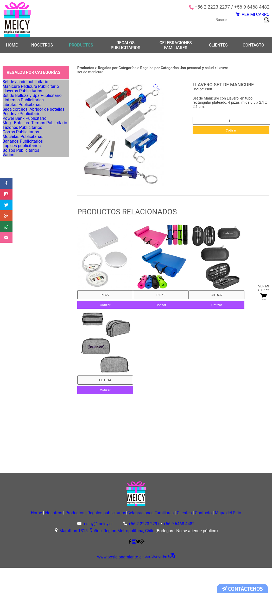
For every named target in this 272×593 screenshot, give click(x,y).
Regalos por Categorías (117, 69)
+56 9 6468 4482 (251, 7)
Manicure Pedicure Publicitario (31, 96)
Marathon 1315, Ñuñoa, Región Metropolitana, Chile (106, 556)
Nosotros (42, 45)
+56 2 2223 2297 (212, 7)
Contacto (253, 45)
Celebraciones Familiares (176, 46)
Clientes (218, 45)
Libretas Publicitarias (23, 139)
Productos (81, 45)
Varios (11, 259)
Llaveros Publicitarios (23, 107)
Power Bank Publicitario (25, 172)
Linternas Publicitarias (24, 129)
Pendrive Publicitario (23, 161)
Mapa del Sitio (136, 537)
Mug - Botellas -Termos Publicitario (34, 183)
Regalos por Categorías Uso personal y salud (177, 69)
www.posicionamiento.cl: (124, 582)
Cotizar (231, 131)
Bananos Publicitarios (24, 227)
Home (11, 45)
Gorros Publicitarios (22, 205)
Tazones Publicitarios (23, 194)
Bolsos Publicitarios (22, 248)
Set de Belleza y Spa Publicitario (32, 118)
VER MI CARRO (247, 17)
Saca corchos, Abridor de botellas (33, 150)
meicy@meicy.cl (97, 549)
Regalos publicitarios (125, 46)
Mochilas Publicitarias (24, 216)
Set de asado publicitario (26, 85)
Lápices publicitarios (23, 237)
